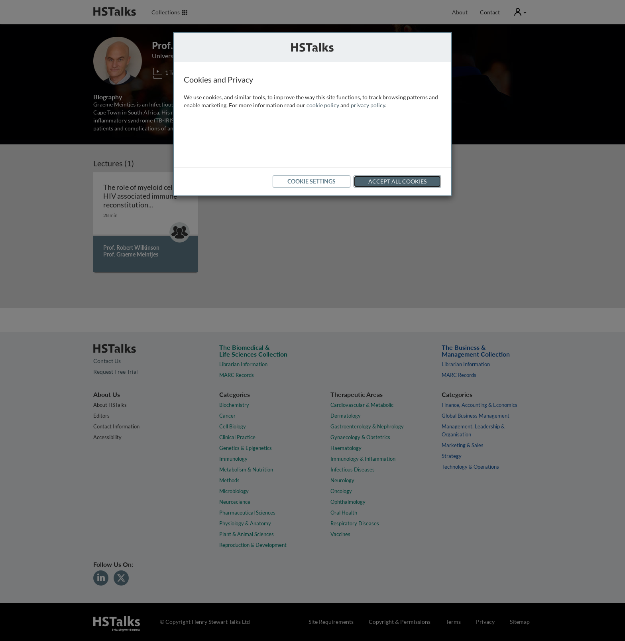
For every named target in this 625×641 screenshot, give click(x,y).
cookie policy (323, 105)
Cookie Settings (311, 181)
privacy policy (368, 105)
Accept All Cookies (397, 181)
